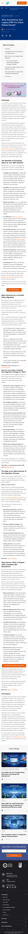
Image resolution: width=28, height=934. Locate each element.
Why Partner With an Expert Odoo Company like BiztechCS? (14, 72)
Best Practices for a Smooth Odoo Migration (14, 57)
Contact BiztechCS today (19, 737)
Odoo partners (21, 239)
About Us (5, 897)
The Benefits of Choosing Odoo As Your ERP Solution (14, 52)
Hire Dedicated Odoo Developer (14, 666)
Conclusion (8, 76)
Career (4, 912)
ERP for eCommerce (12, 690)
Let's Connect (21, 3)
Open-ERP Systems (9, 467)
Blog (6, 8)
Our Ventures (6, 900)
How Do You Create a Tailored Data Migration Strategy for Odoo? (13, 62)
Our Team (5, 902)
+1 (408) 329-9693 (10, 881)
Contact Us (5, 915)
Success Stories (7, 910)
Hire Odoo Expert (14, 290)
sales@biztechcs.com (11, 875)
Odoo (16, 202)
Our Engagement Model (9, 907)
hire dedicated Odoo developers (14, 498)
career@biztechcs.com (11, 876)
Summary (7, 49)
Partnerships (6, 905)
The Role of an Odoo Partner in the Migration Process (14, 68)
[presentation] (2, 865)
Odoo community (18, 217)
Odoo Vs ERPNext (12, 558)
